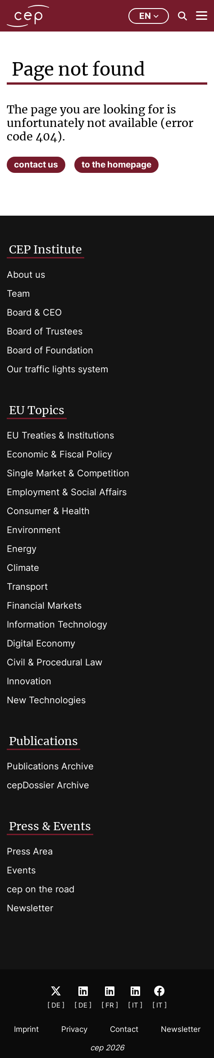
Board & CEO (34, 312)
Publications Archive (50, 766)
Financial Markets (44, 605)
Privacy (74, 1029)
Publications (43, 741)
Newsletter (30, 908)
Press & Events (50, 826)
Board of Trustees (44, 331)
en (149, 16)
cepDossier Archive (48, 785)
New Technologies (46, 700)
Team (18, 293)
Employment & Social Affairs (67, 492)
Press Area (30, 851)
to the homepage (116, 164)
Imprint (26, 1029)
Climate (23, 567)
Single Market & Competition (68, 473)
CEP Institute (45, 249)
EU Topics (36, 410)
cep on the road (40, 889)
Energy (21, 548)
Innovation (29, 681)
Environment (33, 529)
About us (26, 274)
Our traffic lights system (57, 369)
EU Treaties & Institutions (60, 435)
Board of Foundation (50, 350)
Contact (124, 1029)
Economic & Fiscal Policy (59, 454)
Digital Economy (41, 643)
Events (21, 870)
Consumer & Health (48, 511)
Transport (27, 586)
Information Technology (57, 624)
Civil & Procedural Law (54, 662)
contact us (36, 164)
